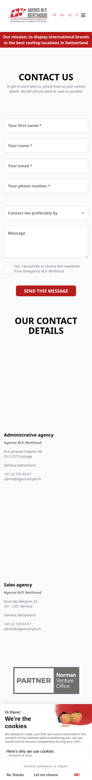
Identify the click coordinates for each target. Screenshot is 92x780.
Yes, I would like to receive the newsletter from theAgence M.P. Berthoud (47, 268)
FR (54, 15)
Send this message (46, 291)
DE (70, 15)
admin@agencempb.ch (22, 479)
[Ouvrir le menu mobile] (83, 15)
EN (62, 15)
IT (77, 15)
